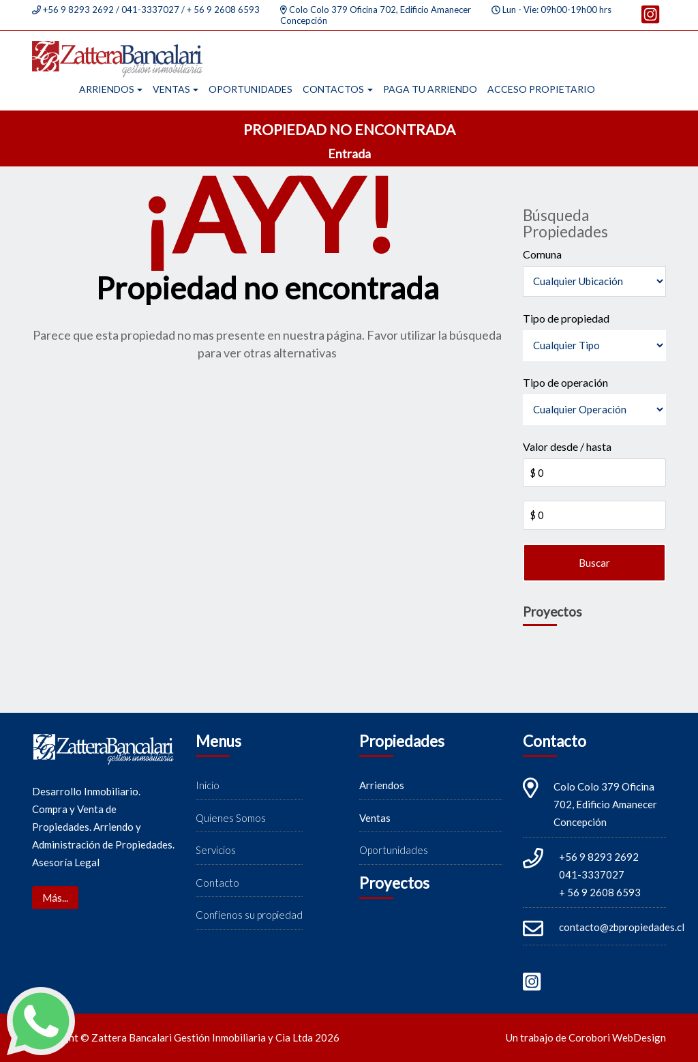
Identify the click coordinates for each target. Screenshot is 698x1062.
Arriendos (106, 89)
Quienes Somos (231, 818)
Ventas (171, 89)
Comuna (542, 254)
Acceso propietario (541, 89)
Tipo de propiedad (566, 318)
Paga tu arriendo (430, 89)
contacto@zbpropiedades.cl (621, 927)
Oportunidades (250, 89)
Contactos (333, 89)
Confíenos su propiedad (249, 915)
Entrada (349, 153)
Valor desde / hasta (567, 446)
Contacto (217, 882)
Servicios (216, 850)
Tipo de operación (565, 382)
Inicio (207, 786)
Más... (55, 897)
